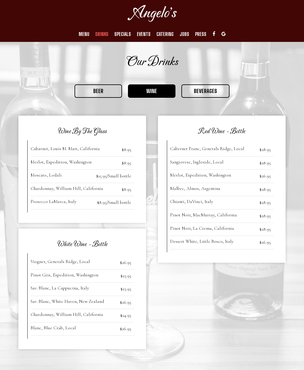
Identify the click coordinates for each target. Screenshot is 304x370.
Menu (84, 34)
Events (144, 34)
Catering (165, 34)
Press (200, 34)
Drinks (101, 34)
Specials (122, 34)
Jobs (184, 34)
